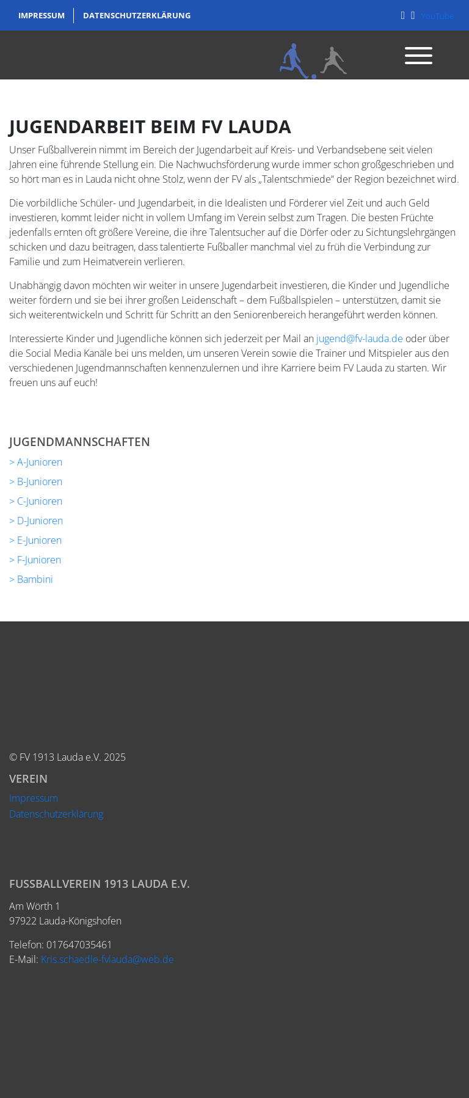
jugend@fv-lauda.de (359, 338)
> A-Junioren (35, 462)
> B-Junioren (35, 481)
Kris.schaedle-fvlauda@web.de (107, 959)
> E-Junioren (35, 540)
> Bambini (31, 579)
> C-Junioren (35, 501)
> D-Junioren (36, 520)
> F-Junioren (35, 559)
